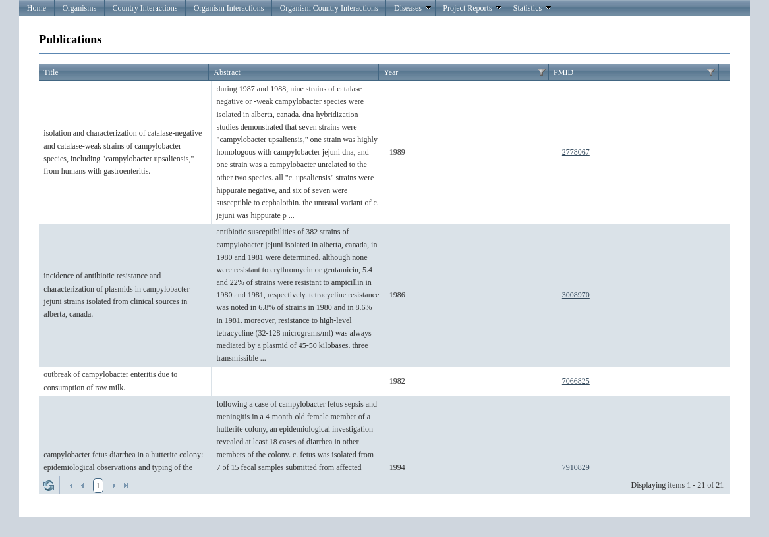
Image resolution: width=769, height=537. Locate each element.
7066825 (576, 381)
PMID (563, 72)
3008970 (576, 294)
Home (36, 8)
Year (391, 72)
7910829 (576, 467)
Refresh (48, 485)
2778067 (576, 152)
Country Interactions (144, 8)
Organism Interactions (229, 8)
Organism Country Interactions (329, 8)
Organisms (79, 8)
